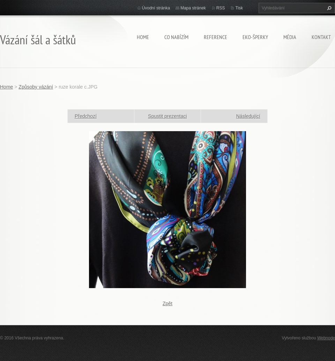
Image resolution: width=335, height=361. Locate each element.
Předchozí (86, 116)
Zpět (167, 303)
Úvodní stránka (156, 8)
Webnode (326, 338)
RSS (220, 8)
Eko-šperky (255, 36)
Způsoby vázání (35, 87)
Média (289, 36)
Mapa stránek (193, 8)
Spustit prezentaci (167, 116)
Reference (215, 36)
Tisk (239, 8)
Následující (248, 116)
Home (143, 36)
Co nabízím (176, 36)
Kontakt (321, 36)
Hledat (328, 8)
